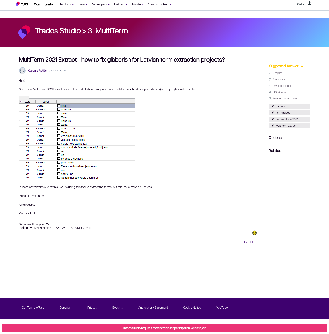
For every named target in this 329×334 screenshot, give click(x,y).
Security (117, 307)
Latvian (280, 106)
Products (65, 4)
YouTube (222, 307)
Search (301, 3)
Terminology (283, 112)
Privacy (92, 307)
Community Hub (158, 4)
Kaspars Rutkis (37, 70)
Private (136, 4)
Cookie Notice (192, 307)
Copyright (66, 307)
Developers (99, 4)
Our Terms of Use (33, 307)
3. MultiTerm (108, 30)
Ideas (81, 4)
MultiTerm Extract (286, 125)
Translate (249, 242)
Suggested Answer (284, 65)
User (309, 3)
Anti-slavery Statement (153, 307)
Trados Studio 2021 (287, 119)
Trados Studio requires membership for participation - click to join (164, 328)
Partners (119, 4)
